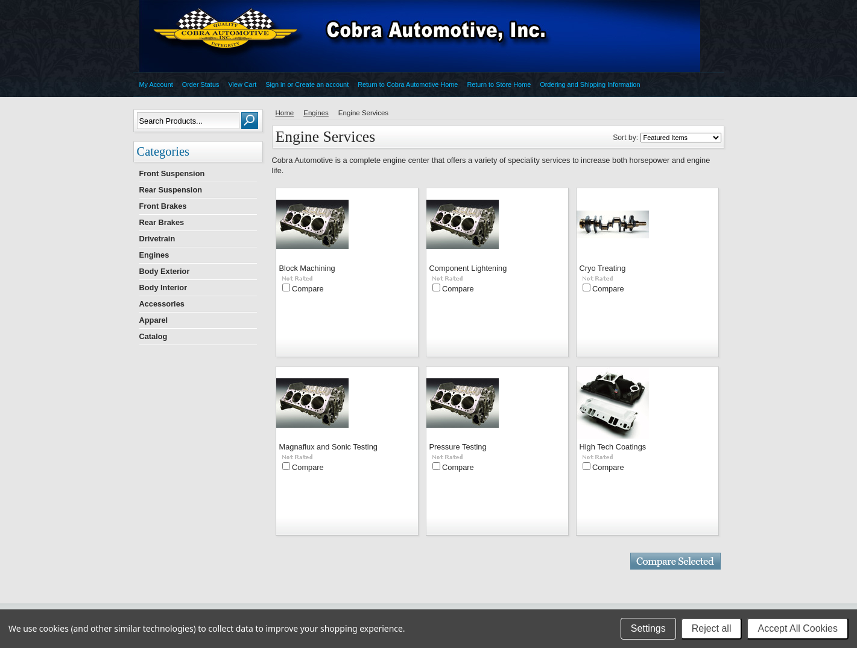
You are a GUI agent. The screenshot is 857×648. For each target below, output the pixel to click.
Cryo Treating (603, 268)
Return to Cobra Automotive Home (408, 84)
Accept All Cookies (797, 628)
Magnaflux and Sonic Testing (328, 446)
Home (285, 112)
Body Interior (163, 287)
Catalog (153, 336)
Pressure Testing (458, 446)
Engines (154, 254)
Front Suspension (172, 173)
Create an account (322, 84)
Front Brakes (163, 206)
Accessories (162, 303)
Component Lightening (468, 268)
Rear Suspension (171, 189)
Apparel (153, 320)
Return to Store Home (499, 84)
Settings (648, 628)
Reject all (712, 628)
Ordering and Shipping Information (590, 84)
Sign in (275, 84)
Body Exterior (164, 271)
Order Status (201, 84)
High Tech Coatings (613, 446)
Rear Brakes (162, 222)
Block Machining (307, 268)
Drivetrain (157, 238)
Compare (308, 288)
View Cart (242, 84)
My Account (156, 84)
